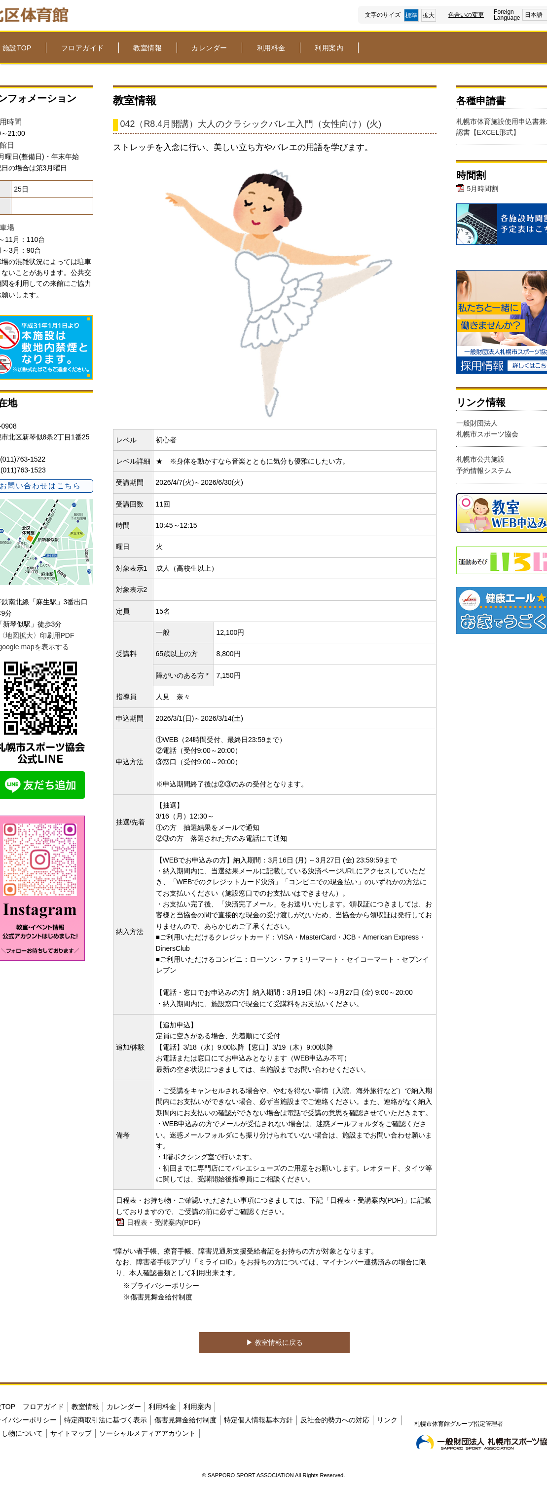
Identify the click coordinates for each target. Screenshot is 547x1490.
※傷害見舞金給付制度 (157, 1297)
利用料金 (271, 48)
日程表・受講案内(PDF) (163, 1222)
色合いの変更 (466, 14)
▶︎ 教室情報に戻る (274, 1342)
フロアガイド (82, 48)
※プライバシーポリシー (161, 1286)
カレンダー (209, 48)
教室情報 (147, 48)
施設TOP (17, 48)
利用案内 (329, 48)
